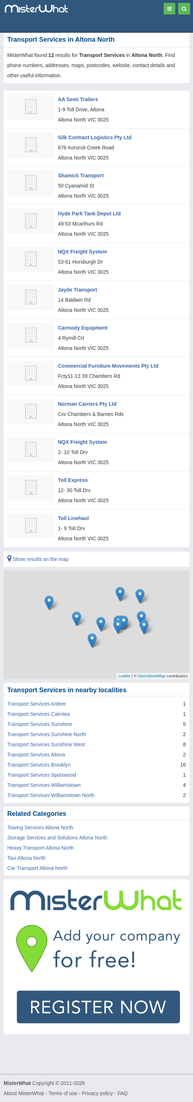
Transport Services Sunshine (39, 724)
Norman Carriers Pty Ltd (87, 404)
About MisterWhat (24, 1093)
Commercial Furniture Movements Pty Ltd (108, 366)
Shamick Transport (81, 175)
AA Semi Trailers (78, 99)
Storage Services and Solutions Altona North (57, 838)
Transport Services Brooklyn (39, 765)
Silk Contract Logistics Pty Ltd (94, 137)
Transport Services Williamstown (44, 785)
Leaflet (124, 676)
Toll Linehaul (73, 518)
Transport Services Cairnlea (38, 714)
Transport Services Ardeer (36, 704)
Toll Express (73, 480)
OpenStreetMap (152, 676)
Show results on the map (37, 559)
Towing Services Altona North (40, 827)
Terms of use (62, 1093)
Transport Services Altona (36, 755)
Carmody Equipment (83, 328)
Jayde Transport (77, 290)
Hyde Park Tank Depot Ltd (89, 213)
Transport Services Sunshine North (46, 734)
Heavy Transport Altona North (40, 848)
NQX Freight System (82, 252)
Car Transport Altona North (37, 868)
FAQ (122, 1093)
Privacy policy (97, 1093)
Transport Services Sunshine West (46, 744)
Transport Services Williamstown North (51, 795)
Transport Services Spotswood (41, 775)
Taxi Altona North (26, 858)
